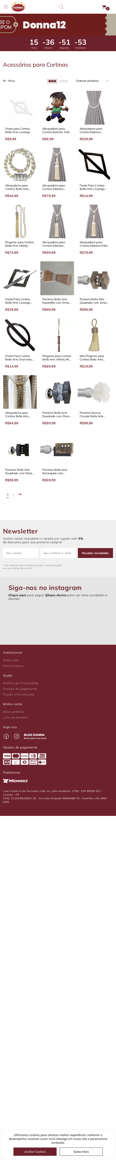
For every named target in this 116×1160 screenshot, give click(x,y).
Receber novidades (95, 553)
